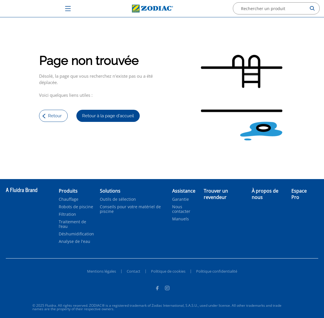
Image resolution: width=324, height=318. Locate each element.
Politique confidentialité (216, 271)
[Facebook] (157, 289)
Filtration (67, 214)
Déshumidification (76, 234)
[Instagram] (167, 289)
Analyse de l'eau (74, 241)
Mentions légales (101, 271)
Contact (133, 271)
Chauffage (68, 199)
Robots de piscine (76, 206)
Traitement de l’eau (72, 224)
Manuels (180, 219)
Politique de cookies (168, 271)
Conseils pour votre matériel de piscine (130, 209)
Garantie (180, 199)
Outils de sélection (118, 199)
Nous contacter (181, 209)
